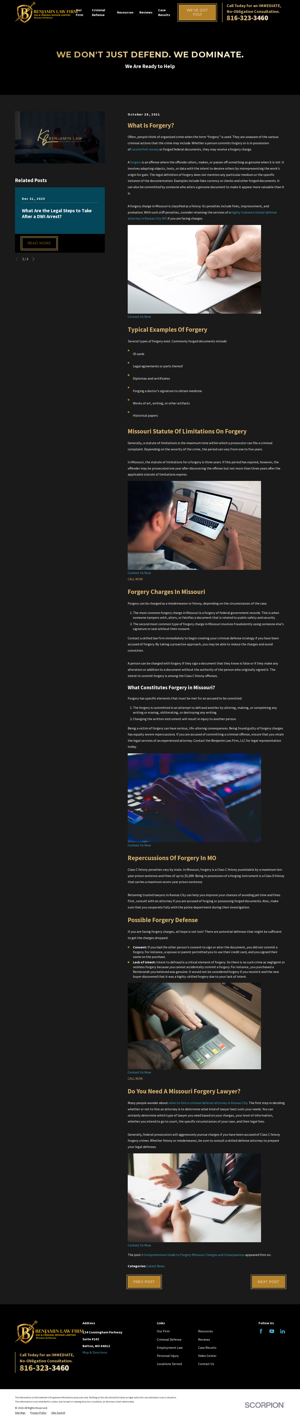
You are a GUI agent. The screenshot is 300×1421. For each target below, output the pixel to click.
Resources (205, 1331)
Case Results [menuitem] (164, 12)
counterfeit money (145, 149)
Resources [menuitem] (125, 12)
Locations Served (169, 1364)
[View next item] (33, 259)
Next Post (268, 1282)
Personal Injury (168, 1356)
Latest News (156, 1266)
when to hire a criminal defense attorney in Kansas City (208, 1103)
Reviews (204, 1339)
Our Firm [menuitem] (79, 12)
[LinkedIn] (282, 1331)
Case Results (207, 1347)
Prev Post (144, 1282)
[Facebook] (261, 1331)
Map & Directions (94, 1352)
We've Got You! (197, 12)
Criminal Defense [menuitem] (98, 12)
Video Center (207, 1356)
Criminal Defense (169, 1339)
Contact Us (206, 1364)
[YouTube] (271, 1331)
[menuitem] (20, 1413)
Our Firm (163, 1331)
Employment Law (170, 1347)
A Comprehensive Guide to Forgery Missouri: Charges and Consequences (193, 1255)
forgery (135, 162)
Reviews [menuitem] (145, 12)
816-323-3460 (247, 17)
